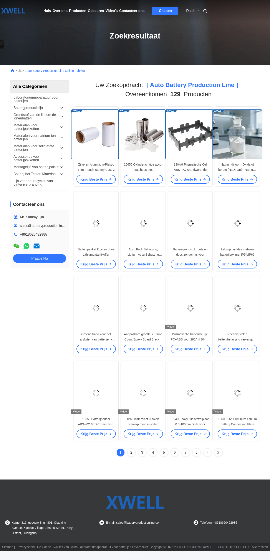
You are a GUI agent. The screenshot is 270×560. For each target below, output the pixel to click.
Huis (47, 11)
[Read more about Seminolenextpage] (207, 452)
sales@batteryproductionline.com (45, 226)
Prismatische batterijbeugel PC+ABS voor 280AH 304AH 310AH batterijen (190, 339)
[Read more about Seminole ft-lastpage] (218, 452)
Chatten (165, 11)
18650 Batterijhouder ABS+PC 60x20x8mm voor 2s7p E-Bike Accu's (96, 424)
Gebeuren (96, 11)
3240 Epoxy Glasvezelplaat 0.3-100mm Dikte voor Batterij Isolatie (190, 424)
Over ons (60, 11)
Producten (77, 11)
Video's (112, 11)
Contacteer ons (131, 11)
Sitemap (7, 547)
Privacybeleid (26, 547)
